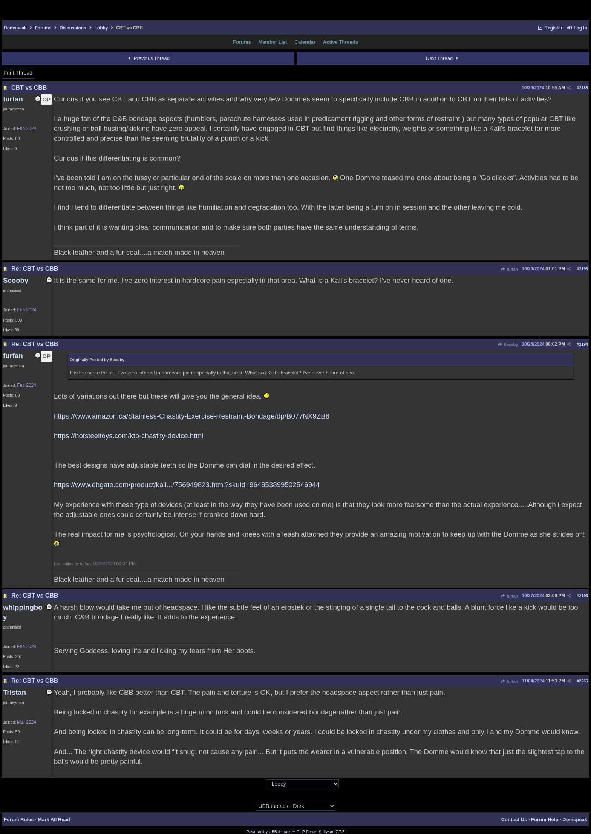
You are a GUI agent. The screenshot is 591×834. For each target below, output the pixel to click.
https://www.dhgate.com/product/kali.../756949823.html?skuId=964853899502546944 (187, 485)
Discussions (73, 28)
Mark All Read (54, 819)
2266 (583, 681)
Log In (577, 28)
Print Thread (17, 73)
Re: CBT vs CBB (34, 268)
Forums (43, 28)
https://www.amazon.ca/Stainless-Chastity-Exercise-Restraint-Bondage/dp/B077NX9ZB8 (191, 416)
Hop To (258, 784)
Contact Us (514, 819)
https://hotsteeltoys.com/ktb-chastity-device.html (128, 436)
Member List (272, 42)
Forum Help (544, 819)
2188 (583, 88)
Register (549, 28)
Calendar (305, 42)
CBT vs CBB (29, 87)
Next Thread (443, 58)
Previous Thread (148, 58)
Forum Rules (19, 819)
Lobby (101, 28)
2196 (583, 595)
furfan (509, 269)
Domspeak (15, 28)
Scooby (508, 344)
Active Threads (340, 42)
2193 (583, 269)
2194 (583, 344)
